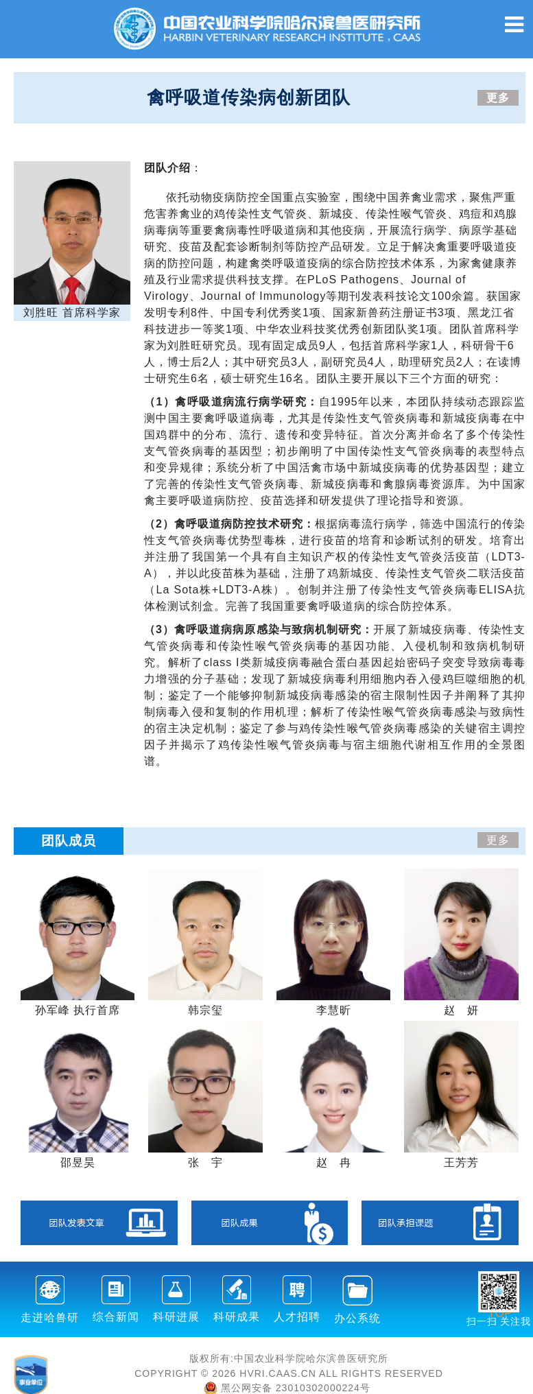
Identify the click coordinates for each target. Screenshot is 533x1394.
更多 (498, 98)
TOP (500, 1305)
